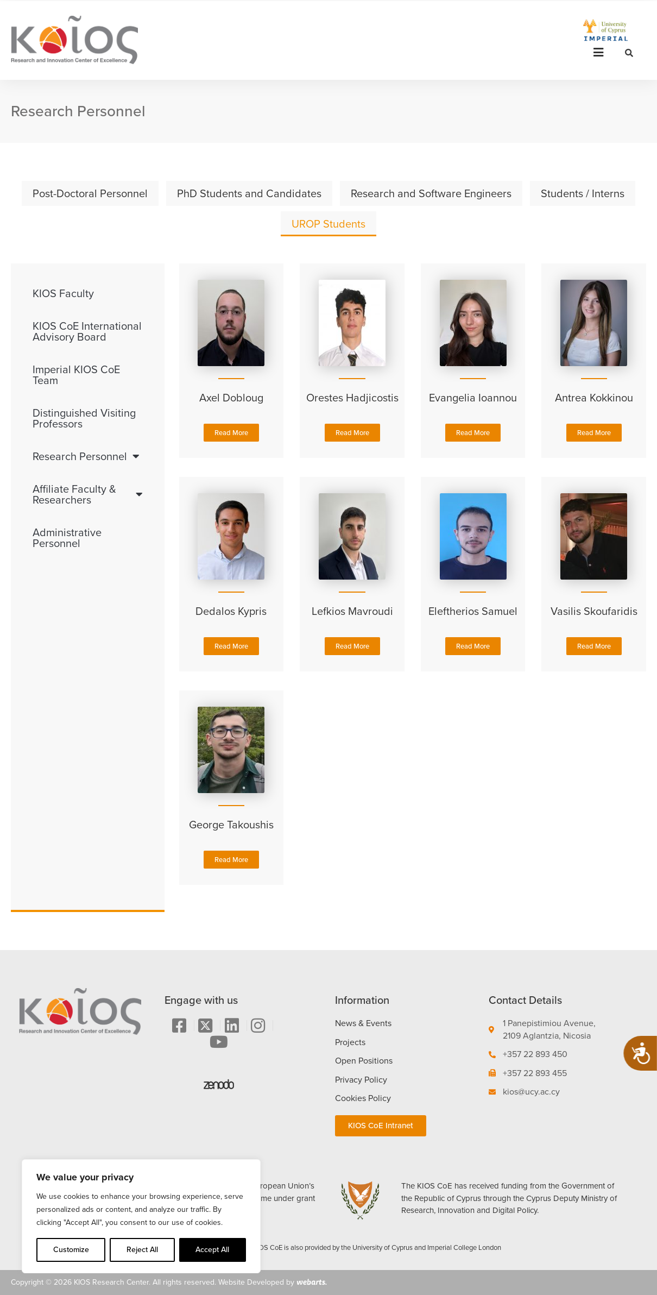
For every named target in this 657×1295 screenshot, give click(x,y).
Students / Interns (582, 193)
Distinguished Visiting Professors (84, 418)
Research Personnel (86, 456)
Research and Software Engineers (431, 193)
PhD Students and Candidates (249, 193)
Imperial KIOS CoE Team (76, 374)
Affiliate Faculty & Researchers (88, 494)
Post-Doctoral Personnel (90, 193)
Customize (71, 1249)
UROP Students (328, 224)
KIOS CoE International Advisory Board (87, 331)
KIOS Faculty (63, 293)
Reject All (142, 1249)
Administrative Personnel (67, 537)
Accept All (212, 1249)
